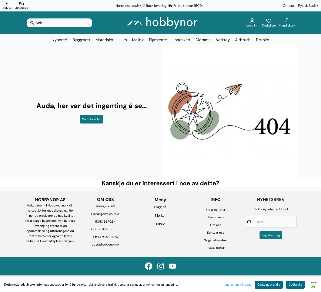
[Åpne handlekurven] (287, 23)
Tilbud (160, 224)
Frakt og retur (215, 210)
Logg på (160, 207)
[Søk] (59, 22)
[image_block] (229, 112)
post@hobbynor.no (105, 244)
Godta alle (295, 284)
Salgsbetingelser (215, 240)
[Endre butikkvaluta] (7, 5)
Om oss (289, 5)
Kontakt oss (215, 232)
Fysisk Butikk (308, 5)
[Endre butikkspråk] (21, 5)
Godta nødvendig (268, 284)
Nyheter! (59, 39)
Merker (160, 215)
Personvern (216, 217)
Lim (123, 39)
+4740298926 (108, 237)
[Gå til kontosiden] (252, 23)
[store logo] (162, 23)
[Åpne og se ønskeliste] (269, 23)
